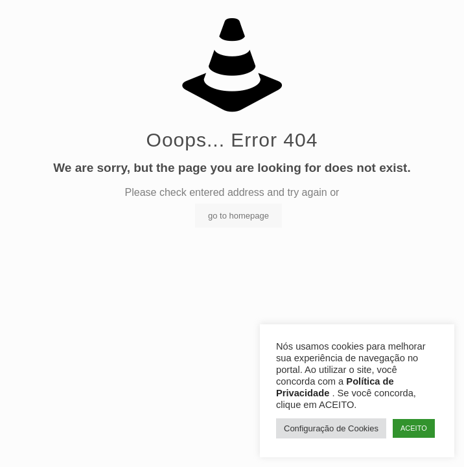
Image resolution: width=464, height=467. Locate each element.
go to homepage (238, 216)
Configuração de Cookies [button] (331, 428)
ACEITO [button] (413, 428)
